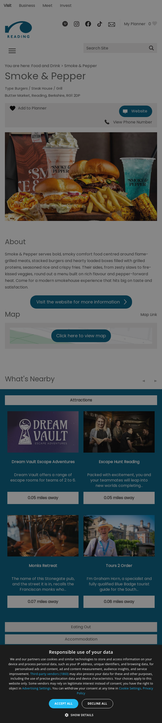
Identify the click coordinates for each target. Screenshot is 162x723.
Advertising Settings (36, 688)
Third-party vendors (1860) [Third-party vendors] (49, 674)
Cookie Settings (130, 688)
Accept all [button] (63, 703)
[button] (81, 714)
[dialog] (81, 684)
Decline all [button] (97, 703)
